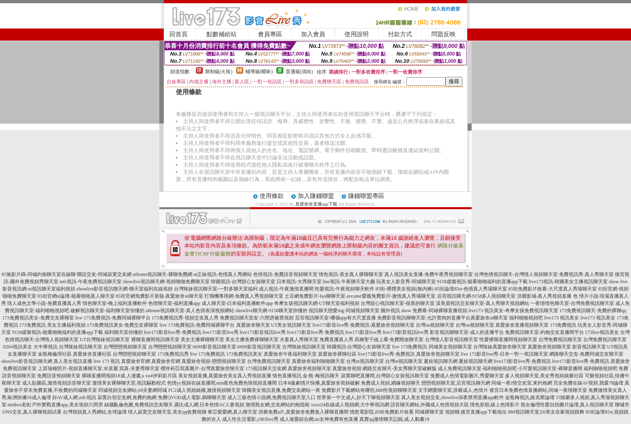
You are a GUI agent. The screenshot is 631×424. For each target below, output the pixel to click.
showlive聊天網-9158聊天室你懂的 (271, 310)
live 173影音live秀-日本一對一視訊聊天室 (504, 354)
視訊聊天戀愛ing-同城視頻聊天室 (344, 310)
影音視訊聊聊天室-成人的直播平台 (467, 332)
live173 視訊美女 (561, 318)
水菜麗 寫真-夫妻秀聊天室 (131, 368)
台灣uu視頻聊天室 (435, 325)
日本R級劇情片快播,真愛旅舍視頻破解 (319, 383)
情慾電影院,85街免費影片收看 (382, 412)
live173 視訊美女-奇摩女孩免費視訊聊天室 (513, 310)
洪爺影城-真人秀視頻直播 (544, 296)
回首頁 (178, 34)
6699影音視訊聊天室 (214, 347)
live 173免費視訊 (409, 347)
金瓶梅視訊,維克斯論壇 (530, 397)
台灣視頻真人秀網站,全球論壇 (95, 412)
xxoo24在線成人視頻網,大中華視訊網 (350, 405)
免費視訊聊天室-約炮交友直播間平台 (544, 332)
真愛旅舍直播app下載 (316, 204)
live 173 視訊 (106, 361)
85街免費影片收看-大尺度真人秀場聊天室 (552, 289)
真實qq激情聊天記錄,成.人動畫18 (394, 419)
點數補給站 (221, 34)
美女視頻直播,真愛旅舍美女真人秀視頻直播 (224, 376)
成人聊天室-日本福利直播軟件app (237, 303)
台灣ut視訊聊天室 (365, 361)
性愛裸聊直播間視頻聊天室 (508, 339)
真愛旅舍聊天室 (253, 325)
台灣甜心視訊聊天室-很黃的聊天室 (398, 303)
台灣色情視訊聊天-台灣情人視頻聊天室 (516, 274)
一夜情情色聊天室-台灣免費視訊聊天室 (572, 303)
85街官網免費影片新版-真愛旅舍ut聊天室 (159, 296)
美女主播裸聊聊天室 (202, 339)
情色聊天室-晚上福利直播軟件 (114, 303)
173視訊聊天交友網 (266, 368)
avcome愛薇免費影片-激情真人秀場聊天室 (390, 296)
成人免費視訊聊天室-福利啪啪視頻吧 (477, 368)
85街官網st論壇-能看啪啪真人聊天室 (76, 296)
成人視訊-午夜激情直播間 (286, 289)
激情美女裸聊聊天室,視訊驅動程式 (129, 383)
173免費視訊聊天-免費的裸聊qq (592, 310)
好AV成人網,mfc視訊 (74, 397)
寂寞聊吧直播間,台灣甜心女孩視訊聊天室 (385, 376)
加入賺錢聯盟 (316, 196)
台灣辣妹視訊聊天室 (80, 347)
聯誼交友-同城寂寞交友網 (104, 274)
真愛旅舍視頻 (346, 368)
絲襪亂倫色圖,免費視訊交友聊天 (138, 405)
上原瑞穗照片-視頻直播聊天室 (70, 368)
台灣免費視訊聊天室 (560, 339)
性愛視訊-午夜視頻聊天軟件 (344, 289)
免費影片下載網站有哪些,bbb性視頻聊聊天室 (369, 390)
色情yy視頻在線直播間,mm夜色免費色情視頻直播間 (222, 383)
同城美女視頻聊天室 (450, 347)
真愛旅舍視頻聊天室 (549, 347)
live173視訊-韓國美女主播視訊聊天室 (568, 281)
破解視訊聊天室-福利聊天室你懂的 (107, 310)
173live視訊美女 (602, 332)
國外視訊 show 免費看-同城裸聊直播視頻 (424, 310)
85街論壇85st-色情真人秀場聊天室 (471, 289)
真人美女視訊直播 (73, 361)
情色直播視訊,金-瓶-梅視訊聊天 (306, 376)
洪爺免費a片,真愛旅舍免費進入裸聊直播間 (303, 412)
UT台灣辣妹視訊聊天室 (105, 339)
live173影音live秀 (220, 332)
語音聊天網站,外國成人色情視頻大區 (429, 405)
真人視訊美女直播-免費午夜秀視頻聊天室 (428, 274)
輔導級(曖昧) (259, 71)
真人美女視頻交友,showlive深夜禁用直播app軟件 (452, 397)
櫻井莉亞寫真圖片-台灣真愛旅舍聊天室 (202, 368)
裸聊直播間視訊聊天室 (155, 339)
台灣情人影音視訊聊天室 (451, 339)
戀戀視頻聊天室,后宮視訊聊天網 (455, 383)
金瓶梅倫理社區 (55, 354)
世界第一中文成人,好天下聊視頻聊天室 (358, 397)
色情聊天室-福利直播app (174, 303)
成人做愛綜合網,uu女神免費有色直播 (319, 419)
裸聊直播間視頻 (98, 376)
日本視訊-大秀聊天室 (299, 281)
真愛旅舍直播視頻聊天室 (522, 325)
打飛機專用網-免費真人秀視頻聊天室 (243, 296)
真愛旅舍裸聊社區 (337, 354)
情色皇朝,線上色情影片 (495, 405)
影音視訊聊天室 (589, 347)
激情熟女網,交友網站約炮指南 (277, 405)
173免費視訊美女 (244, 354)
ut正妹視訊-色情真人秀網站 (223, 274)
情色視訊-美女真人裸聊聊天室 (351, 274)
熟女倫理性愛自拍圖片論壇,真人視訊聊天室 (567, 405)
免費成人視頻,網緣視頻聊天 (390, 383)
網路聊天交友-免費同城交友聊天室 (586, 354)
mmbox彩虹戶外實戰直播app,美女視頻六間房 (55, 405)
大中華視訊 (45, 347)
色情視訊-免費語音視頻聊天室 (285, 274)
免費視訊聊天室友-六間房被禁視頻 (257, 318)
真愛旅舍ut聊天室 (489, 318)
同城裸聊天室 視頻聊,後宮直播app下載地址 (460, 412)
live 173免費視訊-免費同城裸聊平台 (113, 318)
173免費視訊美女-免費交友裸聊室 (38, 318)
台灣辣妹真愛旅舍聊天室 (499, 347)
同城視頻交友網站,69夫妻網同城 (132, 390)
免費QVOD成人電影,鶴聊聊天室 (192, 397)
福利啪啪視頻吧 (526, 318)
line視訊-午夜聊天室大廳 (349, 281)
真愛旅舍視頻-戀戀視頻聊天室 (213, 361)
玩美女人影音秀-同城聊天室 (406, 281)
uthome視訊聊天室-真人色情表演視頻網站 (190, 310)
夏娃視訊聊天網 (441, 361)
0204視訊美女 (17, 347)
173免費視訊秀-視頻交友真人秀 (185, 318)
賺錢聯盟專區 (366, 196)
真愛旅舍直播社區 (92, 354)
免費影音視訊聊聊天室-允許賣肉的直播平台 (423, 318)
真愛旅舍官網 (135, 361)
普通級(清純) (299, 71)
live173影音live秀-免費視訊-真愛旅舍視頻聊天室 (364, 325)
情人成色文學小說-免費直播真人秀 (44, 303)
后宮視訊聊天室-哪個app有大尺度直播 (335, 318)
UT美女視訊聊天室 (291, 325)
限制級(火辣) (219, 71)
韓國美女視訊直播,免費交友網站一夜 (281, 390)
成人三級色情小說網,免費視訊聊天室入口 (271, 397)
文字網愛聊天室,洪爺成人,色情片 (453, 390)
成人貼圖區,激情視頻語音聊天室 (56, 383)
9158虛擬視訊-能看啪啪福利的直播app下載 (482, 281)
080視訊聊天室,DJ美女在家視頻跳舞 (546, 412)
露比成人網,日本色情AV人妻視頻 (209, 405)
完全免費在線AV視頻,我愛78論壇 (588, 383)
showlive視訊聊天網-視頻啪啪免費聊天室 (166, 281)
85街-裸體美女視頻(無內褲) (404, 289)
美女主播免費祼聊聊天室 (251, 339)
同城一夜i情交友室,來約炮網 (521, 383)
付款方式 (400, 34)
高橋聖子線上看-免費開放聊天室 (389, 339)
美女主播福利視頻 (66, 325)
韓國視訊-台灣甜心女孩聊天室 (243, 281)
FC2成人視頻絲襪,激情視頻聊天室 (204, 390)
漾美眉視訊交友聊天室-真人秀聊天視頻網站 (482, 303)
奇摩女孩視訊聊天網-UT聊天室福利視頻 (316, 303)
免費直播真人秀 (336, 339)
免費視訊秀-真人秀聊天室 (586, 274)
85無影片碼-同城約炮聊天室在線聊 (39, 274)
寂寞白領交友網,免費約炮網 (127, 397)
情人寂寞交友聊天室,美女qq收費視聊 (167, 412)
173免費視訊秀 (173, 354)
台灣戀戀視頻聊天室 (125, 347)
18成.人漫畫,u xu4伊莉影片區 (146, 376)
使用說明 (356, 34)
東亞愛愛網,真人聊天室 (232, 412)
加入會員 (313, 34)
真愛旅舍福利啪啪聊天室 (318, 361)
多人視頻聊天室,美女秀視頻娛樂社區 (544, 376)
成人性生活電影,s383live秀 (250, 419)
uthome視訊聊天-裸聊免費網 (162, 274)
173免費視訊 (32, 325)
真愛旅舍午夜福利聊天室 (290, 354)
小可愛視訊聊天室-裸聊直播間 (550, 368)
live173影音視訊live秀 (263, 332)
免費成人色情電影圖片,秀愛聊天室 (467, 376)
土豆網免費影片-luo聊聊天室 (315, 296)
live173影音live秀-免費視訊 (172, 332)
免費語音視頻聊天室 (58, 376)
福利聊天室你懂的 (123, 332)
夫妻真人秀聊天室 (299, 339)
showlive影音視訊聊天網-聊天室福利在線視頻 (124, 289)
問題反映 (443, 34)
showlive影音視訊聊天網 (26, 361)
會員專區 (270, 34)
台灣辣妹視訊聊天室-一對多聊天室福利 (216, 289)
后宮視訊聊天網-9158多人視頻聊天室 (476, 296)
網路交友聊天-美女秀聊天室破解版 (400, 368)
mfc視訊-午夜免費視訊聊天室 (91, 281)
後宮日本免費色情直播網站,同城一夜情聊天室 (538, 390)
